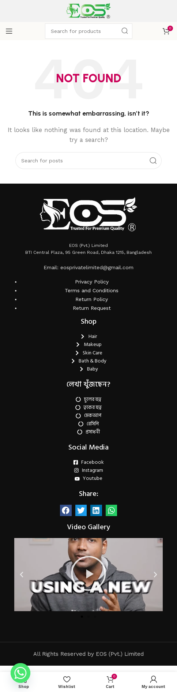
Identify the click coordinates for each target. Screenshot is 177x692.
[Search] (88, 31)
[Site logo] (88, 10)
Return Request (92, 511)
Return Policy (91, 502)
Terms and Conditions (91, 493)
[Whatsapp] (20, 673)
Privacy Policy (92, 484)
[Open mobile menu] (9, 31)
